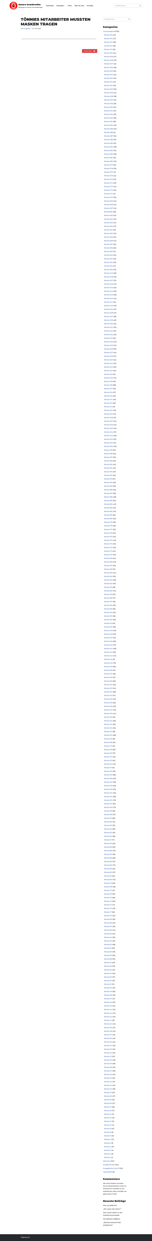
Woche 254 (108, 255)
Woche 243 (108, 295)
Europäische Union (110, 1168)
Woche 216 (108, 392)
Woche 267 (108, 208)
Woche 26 (108, 1074)
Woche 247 (108, 280)
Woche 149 (108, 630)
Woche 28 (108, 1067)
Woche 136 (108, 677)
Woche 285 (108, 143)
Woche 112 (108, 764)
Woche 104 (108, 793)
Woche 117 (108, 746)
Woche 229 (108, 345)
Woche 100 (108, 807)
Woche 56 (108, 966)
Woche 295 (108, 107)
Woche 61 (107, 948)
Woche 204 (108, 432)
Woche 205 (108, 428)
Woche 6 (107, 1139)
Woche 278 (108, 168)
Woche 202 (108, 439)
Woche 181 (108, 515)
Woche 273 (108, 187)
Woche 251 (108, 266)
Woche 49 (108, 991)
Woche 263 (108, 223)
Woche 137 (108, 674)
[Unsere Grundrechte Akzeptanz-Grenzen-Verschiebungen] (26, 6)
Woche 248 (108, 277)
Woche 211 (108, 407)
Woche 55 (108, 970)
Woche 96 (108, 822)
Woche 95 (108, 825)
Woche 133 (108, 688)
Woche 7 (107, 1136)
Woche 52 (108, 981)
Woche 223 (108, 367)
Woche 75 (108, 898)
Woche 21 (107, 1092)
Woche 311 (108, 49)
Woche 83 (108, 869)
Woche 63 (108, 941)
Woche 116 (108, 750)
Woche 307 (108, 64)
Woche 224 (108, 363)
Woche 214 (108, 399)
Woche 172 (108, 547)
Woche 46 (108, 1002)
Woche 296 (108, 104)
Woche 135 (108, 681)
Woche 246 (108, 284)
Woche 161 (108, 587)
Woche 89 (108, 847)
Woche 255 (108, 251)
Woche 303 (108, 78)
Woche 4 (107, 1147)
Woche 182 (108, 511)
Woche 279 (108, 165)
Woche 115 (108, 753)
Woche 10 (108, 1125)
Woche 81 (108, 876)
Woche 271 (108, 194)
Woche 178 (108, 526)
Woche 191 (108, 479)
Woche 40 (108, 1024)
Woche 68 (108, 923)
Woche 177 (108, 529)
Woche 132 (108, 692)
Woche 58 (108, 959)
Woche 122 (108, 728)
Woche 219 (108, 381)
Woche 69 (108, 919)
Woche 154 (108, 612)
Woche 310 (108, 53)
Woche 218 (108, 385)
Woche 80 (108, 880)
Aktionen (106, 1161)
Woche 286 (108, 140)
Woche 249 (108, 273)
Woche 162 (108, 583)
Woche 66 (108, 930)
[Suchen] (126, 6)
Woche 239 (108, 309)
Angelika (27, 28)
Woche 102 (108, 800)
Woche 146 (108, 641)
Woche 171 (108, 551)
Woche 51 (107, 984)
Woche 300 (108, 89)
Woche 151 (108, 623)
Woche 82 (108, 872)
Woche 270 (108, 197)
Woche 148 (108, 634)
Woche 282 (108, 154)
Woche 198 (108, 454)
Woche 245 (108, 288)
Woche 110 (108, 771)
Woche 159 (108, 594)
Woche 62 (108, 944)
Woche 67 (108, 926)
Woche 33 (108, 1049)
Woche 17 (107, 1107)
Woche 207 (108, 421)
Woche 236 (108, 320)
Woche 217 (108, 389)
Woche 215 (108, 396)
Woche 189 (108, 486)
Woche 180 (108, 519)
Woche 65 (108, 934)
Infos (70, 6)
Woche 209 (108, 414)
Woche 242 (108, 298)
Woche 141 (108, 659)
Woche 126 (108, 713)
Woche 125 (108, 717)
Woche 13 (107, 1114)
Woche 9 (107, 1129)
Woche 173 (108, 544)
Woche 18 (108, 1103)
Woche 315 (108, 35)
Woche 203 (108, 436)
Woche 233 (108, 331)
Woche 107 (108, 782)
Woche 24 (108, 1082)
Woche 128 (108, 706)
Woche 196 (108, 461)
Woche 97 (108, 818)
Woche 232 (108, 335)
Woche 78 (108, 887)
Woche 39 (108, 1028)
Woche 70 (108, 916)
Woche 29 (108, 1064)
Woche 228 (108, 349)
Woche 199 (108, 450)
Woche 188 (108, 490)
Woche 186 (108, 497)
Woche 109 (108, 775)
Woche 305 (108, 71)
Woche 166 (108, 569)
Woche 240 (108, 306)
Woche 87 (108, 854)
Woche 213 (108, 403)
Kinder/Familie (108, 1165)
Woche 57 (108, 963)
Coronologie (108, 31)
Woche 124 (108, 721)
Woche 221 (108, 374)
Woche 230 (108, 342)
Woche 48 (108, 995)
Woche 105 (108, 789)
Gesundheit (107, 1172)
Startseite (50, 6)
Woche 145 (108, 645)
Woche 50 (108, 988)
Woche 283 (108, 150)
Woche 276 (108, 176)
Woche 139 (108, 667)
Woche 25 (108, 1078)
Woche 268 (108, 205)
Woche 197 (108, 457)
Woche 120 (108, 735)
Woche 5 (107, 1143)
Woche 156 (108, 605)
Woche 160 (108, 591)
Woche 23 (108, 1085)
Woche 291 (108, 121)
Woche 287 (108, 136)
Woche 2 (107, 1154)
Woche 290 (108, 125)
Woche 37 (108, 1035)
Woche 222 (108, 371)
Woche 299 (108, 93)
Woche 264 (108, 219)
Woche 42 (108, 1017)
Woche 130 (108, 699)
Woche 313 (108, 42)
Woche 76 (108, 894)
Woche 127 (108, 710)
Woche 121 (108, 732)
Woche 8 (107, 1132)
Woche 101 (108, 804)
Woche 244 (108, 291)
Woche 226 (108, 356)
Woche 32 (108, 1053)
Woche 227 (108, 352)
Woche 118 (108, 742)
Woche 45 (108, 1006)
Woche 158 (108, 598)
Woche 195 (108, 464)
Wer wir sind (79, 6)
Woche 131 (108, 695)
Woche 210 (108, 410)
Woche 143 (108, 652)
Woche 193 (108, 472)
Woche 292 (108, 118)
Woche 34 (108, 1045)
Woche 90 (108, 843)
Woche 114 (108, 757)
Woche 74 (108, 901)
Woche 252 (108, 262)
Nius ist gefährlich (110, 1205)
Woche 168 (108, 562)
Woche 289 (108, 129)
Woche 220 (108, 378)
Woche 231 (108, 338)
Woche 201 (108, 443)
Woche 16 (107, 1111)
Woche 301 (108, 85)
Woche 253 (108, 259)
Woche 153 (108, 616)
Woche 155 (108, 609)
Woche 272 (108, 190)
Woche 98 (108, 814)
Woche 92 (108, 836)
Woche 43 (108, 1013)
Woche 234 (108, 327)
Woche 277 (108, 172)
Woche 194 (108, 468)
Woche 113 (108, 760)
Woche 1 (107, 1157)
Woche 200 (108, 446)
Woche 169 (108, 558)
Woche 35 (108, 1042)
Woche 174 (108, 540)
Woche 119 (108, 739)
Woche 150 (108, 627)
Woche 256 (108, 248)
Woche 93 (108, 833)
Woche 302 (108, 82)
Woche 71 (107, 912)
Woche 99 (108, 811)
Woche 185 (108, 501)
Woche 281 (108, 158)
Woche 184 (108, 504)
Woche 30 (108, 1060)
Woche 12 (107, 1118)
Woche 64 (108, 937)
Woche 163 (108, 580)
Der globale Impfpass (111, 1219)
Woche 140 (108, 663)
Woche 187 (108, 493)
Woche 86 (108, 858)
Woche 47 (108, 999)
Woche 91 (107, 840)
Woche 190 (108, 482)
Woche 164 (108, 576)
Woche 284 (108, 147)
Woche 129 (108, 703)
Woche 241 (108, 302)
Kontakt (90, 6)
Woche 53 (108, 977)
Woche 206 (108, 425)
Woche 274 (108, 183)
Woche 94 (108, 829)
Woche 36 (108, 1038)
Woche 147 (108, 638)
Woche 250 (108, 270)
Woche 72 (108, 908)
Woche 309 (108, 57)
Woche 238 (108, 313)
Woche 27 (108, 1071)
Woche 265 (108, 215)
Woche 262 (108, 226)
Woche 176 (108, 533)
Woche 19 (107, 1100)
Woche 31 (107, 1056)
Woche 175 (108, 537)
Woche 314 (108, 39)
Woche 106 (108, 786)
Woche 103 (108, 797)
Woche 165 (108, 573)
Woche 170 (108, 555)
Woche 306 (108, 67)
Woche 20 (108, 1096)
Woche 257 (108, 244)
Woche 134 (108, 685)
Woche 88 (108, 851)
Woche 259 (108, 237)
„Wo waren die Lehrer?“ (112, 1209)
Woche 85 (108, 861)
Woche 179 (108, 522)
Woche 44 (108, 1009)
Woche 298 (108, 96)
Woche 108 (108, 778)
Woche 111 (108, 768)
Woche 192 (108, 475)
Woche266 (108, 212)
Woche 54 (108, 973)
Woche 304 (108, 75)
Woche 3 (107, 1150)
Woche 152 (108, 620)
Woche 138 (108, 670)
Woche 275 (108, 179)
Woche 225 (108, 360)
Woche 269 (108, 201)
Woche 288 (108, 132)
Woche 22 (108, 1089)
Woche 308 (108, 60)
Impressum (25, 1237)
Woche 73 (108, 905)
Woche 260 (108, 233)
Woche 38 (108, 1031)
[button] (64, 5)
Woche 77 (108, 890)
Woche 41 (108, 1020)
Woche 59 (108, 955)
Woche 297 (108, 100)
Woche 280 (108, 161)
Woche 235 (108, 324)
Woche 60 (108, 952)
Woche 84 (108, 865)
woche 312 (108, 46)
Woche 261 (108, 230)
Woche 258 (108, 241)
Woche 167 (108, 566)
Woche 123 (108, 724)
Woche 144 (108, 649)
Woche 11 (107, 1121)
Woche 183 (108, 508)
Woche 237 (108, 316)
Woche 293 (108, 114)
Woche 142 (108, 656)
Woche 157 (108, 602)
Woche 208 (108, 418)
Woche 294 (108, 111)
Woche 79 (108, 883)
